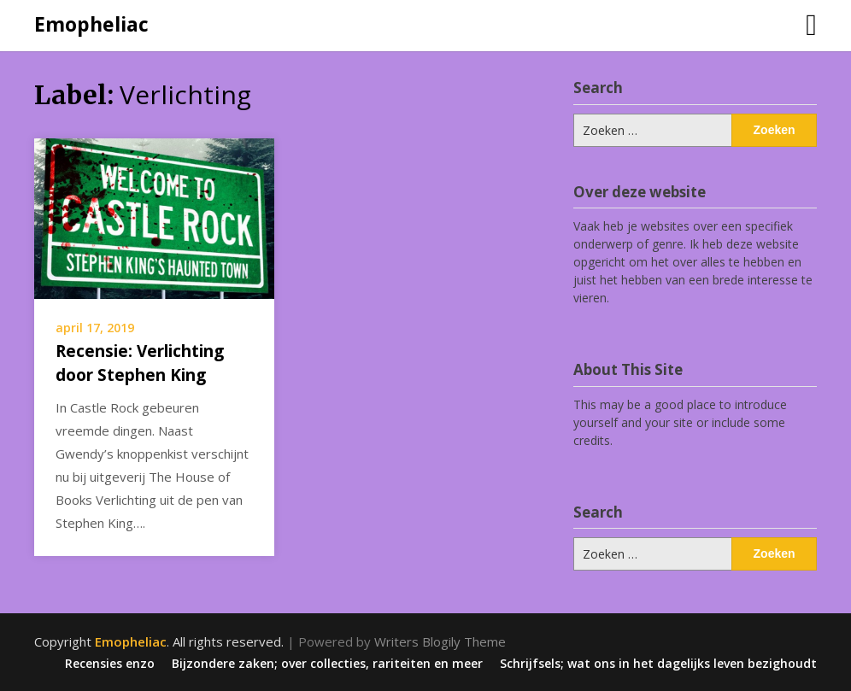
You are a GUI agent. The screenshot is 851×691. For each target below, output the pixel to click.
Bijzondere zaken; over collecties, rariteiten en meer (327, 664)
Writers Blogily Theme (440, 641)
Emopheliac (91, 24)
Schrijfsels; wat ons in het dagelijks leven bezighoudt (658, 664)
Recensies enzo (110, 664)
